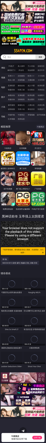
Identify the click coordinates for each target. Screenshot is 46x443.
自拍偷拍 (21, 76)
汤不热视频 (41, 115)
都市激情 (11, 105)
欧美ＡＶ (31, 76)
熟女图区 (31, 99)
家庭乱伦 (21, 105)
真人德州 (21, 66)
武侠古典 (41, 105)
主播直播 (31, 80)
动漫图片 (41, 95)
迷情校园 (11, 109)
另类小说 (21, 109)
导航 (3, 116)
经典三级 (21, 90)
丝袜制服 (21, 80)
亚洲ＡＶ (11, 76)
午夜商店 (21, 115)
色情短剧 (21, 119)
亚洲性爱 (11, 85)
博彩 (3, 67)
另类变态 (41, 90)
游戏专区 (41, 66)
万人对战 (31, 66)
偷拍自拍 (21, 85)
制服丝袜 (11, 90)
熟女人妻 (11, 80)
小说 (3, 106)
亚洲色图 (21, 95)
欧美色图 (31, 95)
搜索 (40, 57)
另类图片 (41, 99)
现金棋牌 (31, 70)
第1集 (4, 259)
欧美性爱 (41, 85)
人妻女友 (31, 105)
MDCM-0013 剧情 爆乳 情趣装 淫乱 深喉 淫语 (19, 263)
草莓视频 (31, 115)
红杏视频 (11, 119)
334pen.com (23, 50)
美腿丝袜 (11, 99)
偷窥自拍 (11, 95)
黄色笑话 (31, 109)
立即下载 (37, 437)
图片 (3, 97)
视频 (3, 77)
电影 (3, 87)
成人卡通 (31, 85)
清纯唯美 (21, 99)
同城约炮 (11, 115)
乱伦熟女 (31, 90)
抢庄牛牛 (41, 70)
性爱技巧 (41, 109)
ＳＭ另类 (41, 80)
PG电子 (11, 66)
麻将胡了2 (11, 70)
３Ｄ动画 (41, 76)
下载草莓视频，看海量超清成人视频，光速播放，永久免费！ (23, 251)
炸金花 (21, 70)
